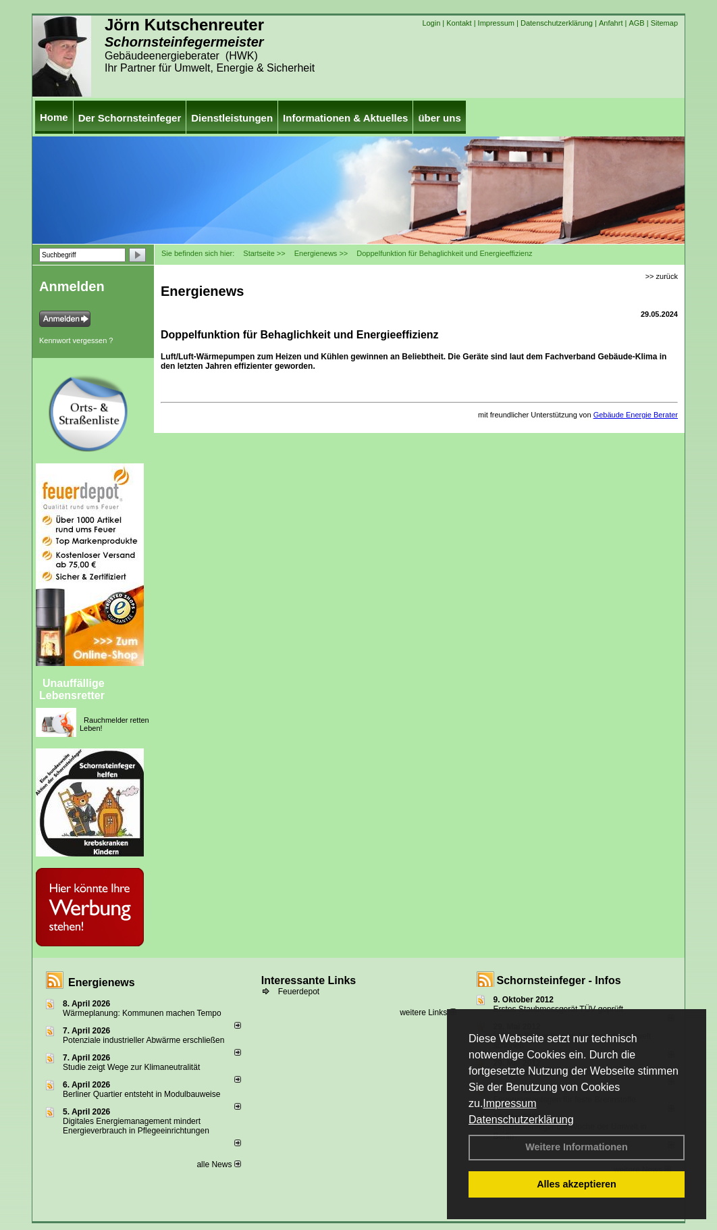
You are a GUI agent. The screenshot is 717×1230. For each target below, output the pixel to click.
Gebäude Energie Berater (635, 415)
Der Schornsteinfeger (130, 118)
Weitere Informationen (576, 1147)
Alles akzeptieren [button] (576, 1184)
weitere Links (428, 1012)
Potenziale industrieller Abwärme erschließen (143, 1040)
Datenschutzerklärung (521, 1119)
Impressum (509, 1103)
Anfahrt (610, 23)
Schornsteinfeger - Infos (559, 980)
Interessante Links (308, 980)
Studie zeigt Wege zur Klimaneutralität (131, 1067)
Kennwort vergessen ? (76, 340)
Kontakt (458, 23)
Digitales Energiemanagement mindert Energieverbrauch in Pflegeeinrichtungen (136, 1126)
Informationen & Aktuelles (345, 118)
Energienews (101, 982)
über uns (439, 118)
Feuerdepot (298, 991)
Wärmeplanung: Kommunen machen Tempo (142, 1013)
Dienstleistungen (232, 118)
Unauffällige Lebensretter (72, 689)
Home (54, 117)
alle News (218, 1164)
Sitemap (664, 23)
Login (431, 23)
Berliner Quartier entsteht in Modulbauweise (141, 1094)
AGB (636, 23)
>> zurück (661, 276)
